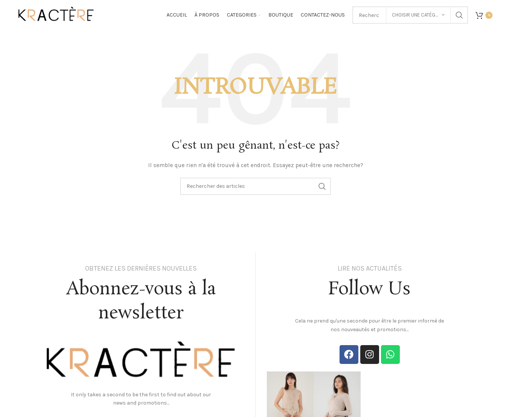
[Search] (255, 186)
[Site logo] (56, 14)
